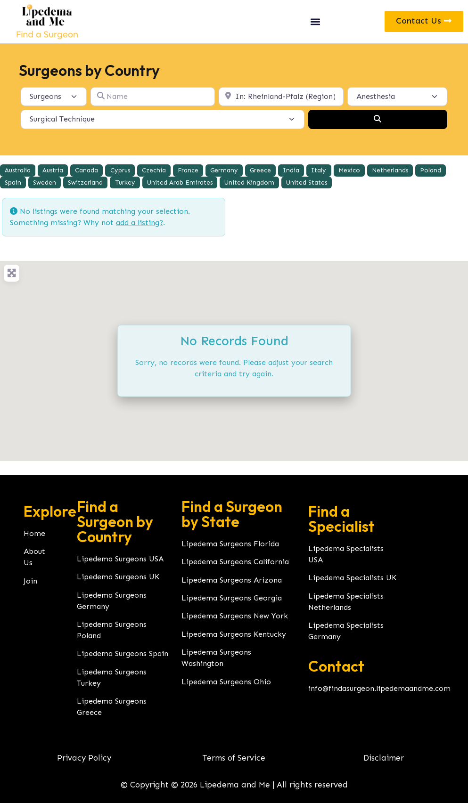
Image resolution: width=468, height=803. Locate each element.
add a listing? (139, 222)
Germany (224, 170)
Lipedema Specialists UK (352, 577)
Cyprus (120, 170)
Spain (13, 182)
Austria (52, 170)
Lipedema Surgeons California (235, 561)
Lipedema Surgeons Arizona (231, 580)
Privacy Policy (84, 757)
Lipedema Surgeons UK (118, 576)
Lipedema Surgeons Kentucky (233, 634)
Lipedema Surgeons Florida (230, 543)
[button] (315, 21)
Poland (430, 170)
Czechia (154, 170)
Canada (86, 170)
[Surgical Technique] (162, 119)
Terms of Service (233, 757)
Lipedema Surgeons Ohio (226, 681)
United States (306, 182)
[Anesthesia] (397, 96)
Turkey (125, 182)
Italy (318, 170)
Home (34, 533)
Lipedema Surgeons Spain (122, 653)
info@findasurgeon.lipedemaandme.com (379, 688)
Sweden (44, 182)
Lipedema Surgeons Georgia (231, 597)
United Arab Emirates (180, 182)
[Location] (281, 96)
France (188, 170)
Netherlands (390, 170)
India (291, 170)
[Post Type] (54, 96)
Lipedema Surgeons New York (234, 615)
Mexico (349, 170)
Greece (260, 170)
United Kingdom (249, 182)
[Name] (152, 96)
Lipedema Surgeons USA (120, 558)
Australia (18, 170)
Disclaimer (383, 757)
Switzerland (85, 182)
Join (30, 580)
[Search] (377, 119)
